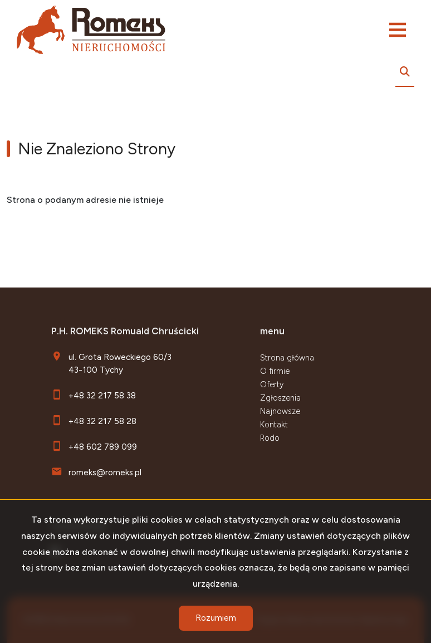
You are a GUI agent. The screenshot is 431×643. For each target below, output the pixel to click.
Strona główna (287, 358)
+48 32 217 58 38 (102, 395)
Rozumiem (215, 618)
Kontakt (274, 425)
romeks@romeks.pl (104, 472)
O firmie (275, 371)
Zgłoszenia (280, 398)
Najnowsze (280, 411)
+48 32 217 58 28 (102, 421)
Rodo (270, 438)
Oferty (271, 384)
